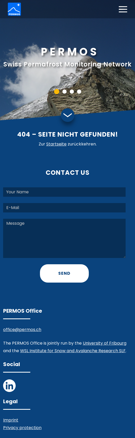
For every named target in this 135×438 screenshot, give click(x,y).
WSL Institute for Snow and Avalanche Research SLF (73, 351)
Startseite (56, 144)
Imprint (10, 420)
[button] (56, 91)
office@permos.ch (22, 330)
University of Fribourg (104, 343)
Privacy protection (22, 428)
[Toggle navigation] (123, 9)
